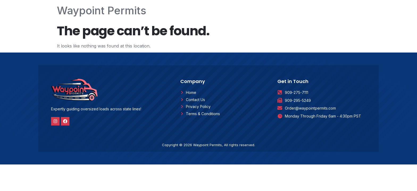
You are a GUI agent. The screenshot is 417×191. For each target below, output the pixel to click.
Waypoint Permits (101, 10)
